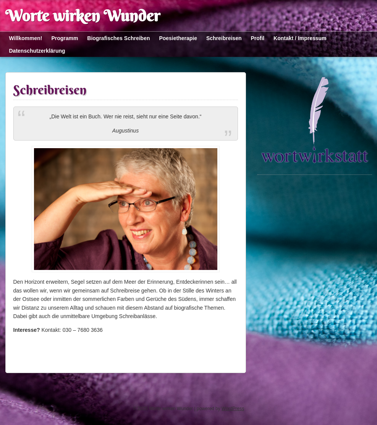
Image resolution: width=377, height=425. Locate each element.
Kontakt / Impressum (299, 38)
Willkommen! (25, 38)
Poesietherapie (178, 38)
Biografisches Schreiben (118, 38)
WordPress (233, 408)
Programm (64, 38)
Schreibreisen (224, 38)
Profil (257, 38)
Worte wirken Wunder (82, 16)
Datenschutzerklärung (37, 51)
